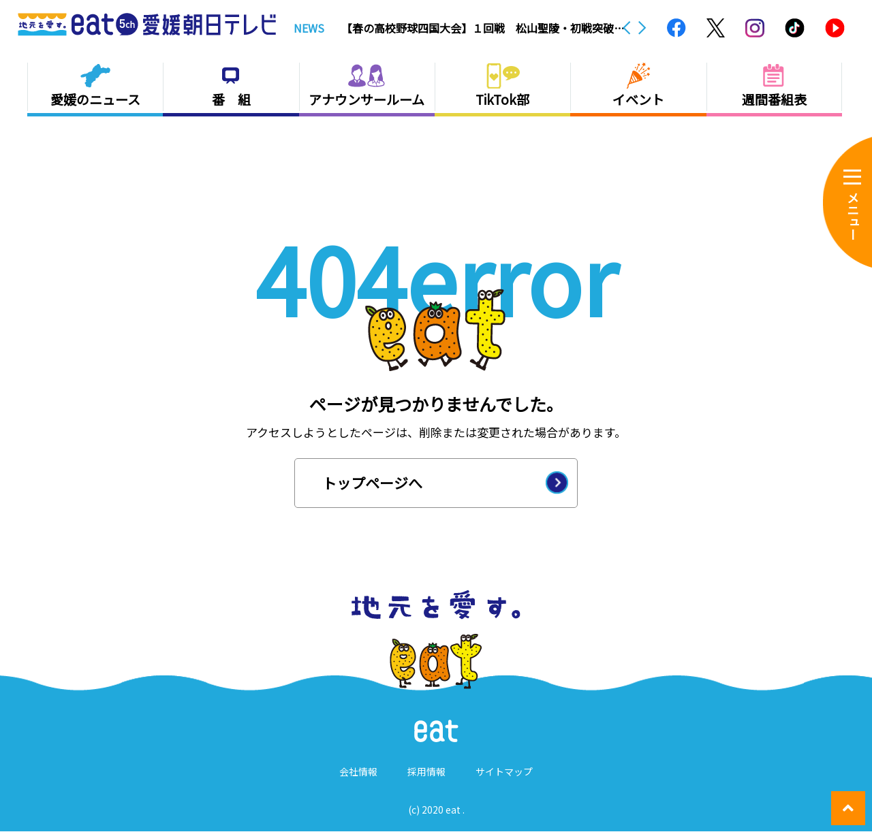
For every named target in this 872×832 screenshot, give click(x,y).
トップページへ (372, 483)
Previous (627, 28)
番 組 (231, 99)
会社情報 (358, 772)
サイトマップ (504, 772)
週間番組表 (774, 99)
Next (642, 28)
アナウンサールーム (366, 99)
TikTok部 (502, 99)
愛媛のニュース (95, 99)
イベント (638, 99)
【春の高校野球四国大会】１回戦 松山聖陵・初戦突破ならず (483, 28)
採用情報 (426, 772)
